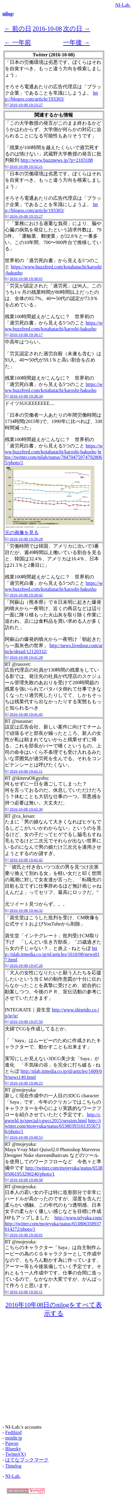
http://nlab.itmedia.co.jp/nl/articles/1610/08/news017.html (52, 954)
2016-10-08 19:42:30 (26, 809)
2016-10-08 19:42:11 (26, 771)
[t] (6, 104)
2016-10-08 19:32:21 (26, 166)
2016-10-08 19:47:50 (26, 1021)
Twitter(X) (15, 1454)
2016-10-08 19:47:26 (26, 965)
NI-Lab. (123, 5)
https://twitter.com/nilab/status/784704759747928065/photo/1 (53, 457)
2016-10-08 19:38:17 (26, 334)
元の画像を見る (22, 532)
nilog (7, 13)
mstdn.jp (13, 1437)
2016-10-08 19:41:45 (26, 714)
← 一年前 (17, 42)
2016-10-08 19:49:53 (26, 1137)
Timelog (13, 1465)
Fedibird (13, 1432)
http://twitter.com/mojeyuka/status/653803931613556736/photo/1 (53, 1126)
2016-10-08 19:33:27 (26, 104)
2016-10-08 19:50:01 (26, 1235)
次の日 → (76, 28)
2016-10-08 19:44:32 (26, 910)
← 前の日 (17, 28)
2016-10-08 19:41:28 (26, 657)
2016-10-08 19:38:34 (26, 396)
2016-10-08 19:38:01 (26, 278)
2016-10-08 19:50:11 (26, 1291)
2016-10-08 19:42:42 (26, 859)
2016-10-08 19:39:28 (26, 539)
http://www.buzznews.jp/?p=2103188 (57, 160)
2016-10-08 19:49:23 (26, 1083)
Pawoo (11, 1443)
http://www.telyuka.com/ (78, 1217)
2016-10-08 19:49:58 (26, 1179)
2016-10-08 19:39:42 (26, 595)
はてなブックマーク (27, 1459)
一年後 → (76, 42)
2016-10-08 (47, 28)
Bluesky (13, 1448)
